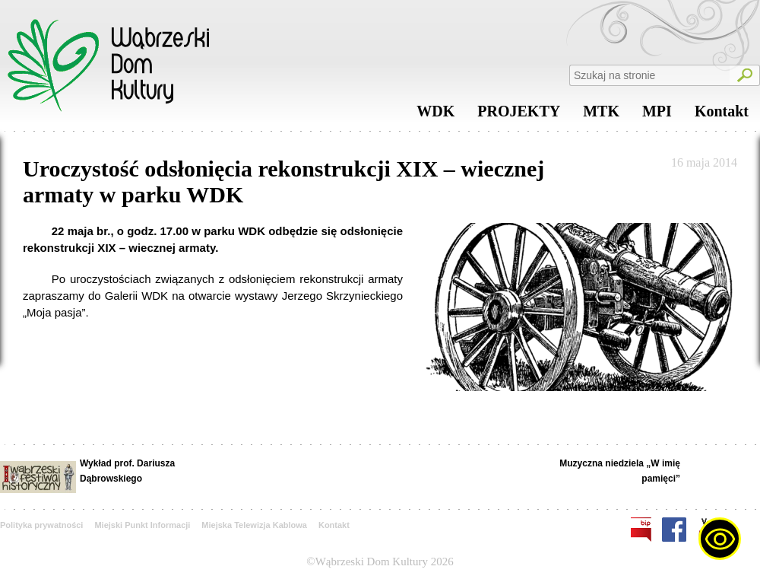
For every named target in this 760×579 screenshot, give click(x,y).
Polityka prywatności (41, 525)
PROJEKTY (518, 115)
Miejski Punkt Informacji (142, 525)
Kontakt (722, 115)
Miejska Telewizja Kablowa (254, 525)
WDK (435, 115)
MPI (657, 115)
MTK (601, 115)
